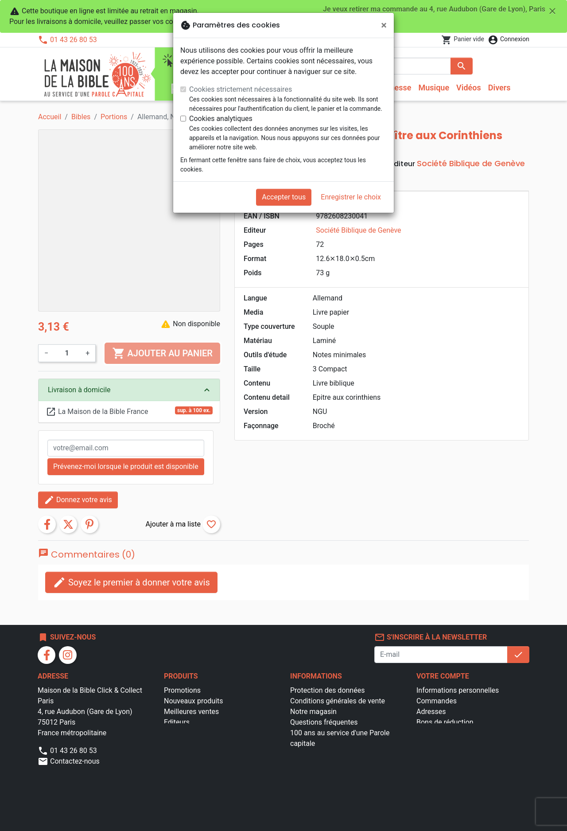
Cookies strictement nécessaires (240, 89)
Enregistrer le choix (351, 197)
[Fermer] (384, 25)
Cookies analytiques (220, 118)
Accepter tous (284, 197)
